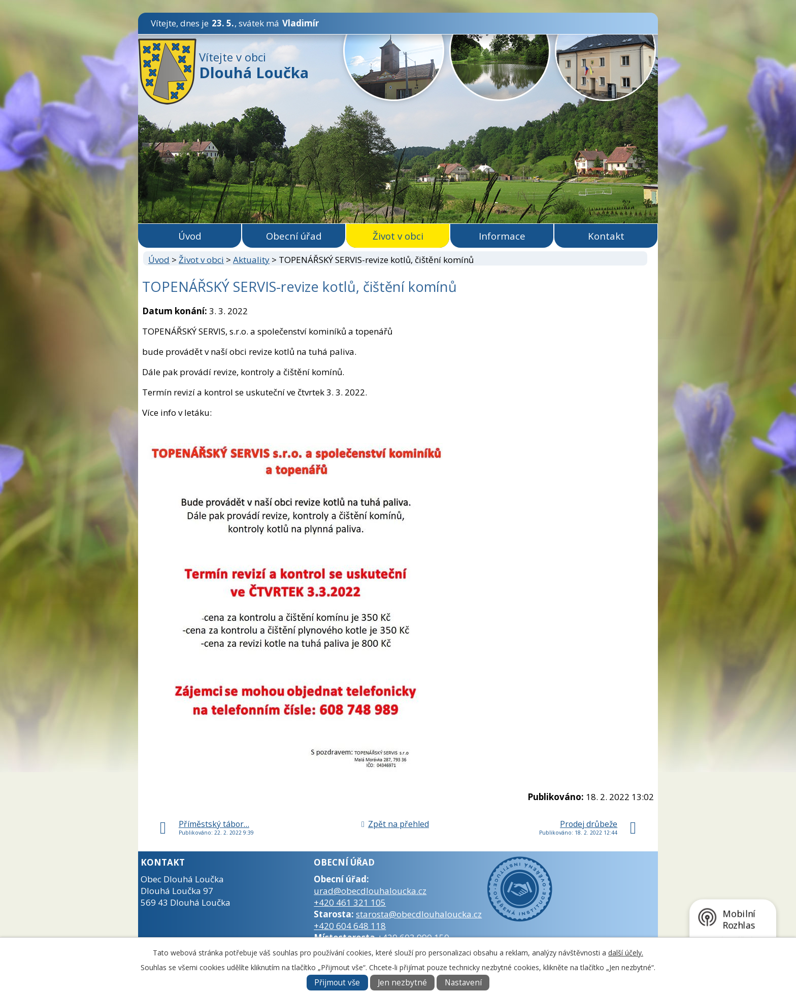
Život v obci (398, 235)
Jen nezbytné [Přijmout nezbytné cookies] (402, 982)
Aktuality (251, 260)
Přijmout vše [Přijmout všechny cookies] (337, 982)
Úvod (190, 235)
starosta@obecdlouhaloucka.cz (419, 914)
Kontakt (606, 235)
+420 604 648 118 (350, 926)
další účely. (625, 952)
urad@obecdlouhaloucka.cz (370, 891)
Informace (502, 235)
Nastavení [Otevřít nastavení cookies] (463, 982)
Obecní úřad (294, 235)
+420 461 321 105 (350, 902)
